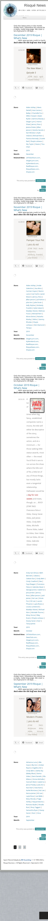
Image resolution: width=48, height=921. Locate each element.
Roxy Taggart (35, 807)
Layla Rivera (38, 604)
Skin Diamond (39, 325)
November (30, 335)
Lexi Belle (38, 796)
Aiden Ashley (31, 107)
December (30, 154)
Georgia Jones (31, 590)
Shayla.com (30, 172)
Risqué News (35, 5)
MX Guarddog (26, 860)
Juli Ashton (41, 300)
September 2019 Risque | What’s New (28, 685)
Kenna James (31, 793)
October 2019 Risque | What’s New (27, 386)
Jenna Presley (31, 785)
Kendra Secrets (38, 130)
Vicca (39, 813)
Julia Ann (29, 302)
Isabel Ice (41, 590)
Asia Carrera (36, 110)
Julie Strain (38, 302)
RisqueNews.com (32, 169)
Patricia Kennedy (32, 138)
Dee (40, 581)
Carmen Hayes (31, 291)
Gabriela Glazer (38, 587)
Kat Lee (34, 598)
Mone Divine (30, 316)
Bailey (28, 113)
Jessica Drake (31, 127)
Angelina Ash (37, 768)
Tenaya (28, 328)
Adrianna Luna (31, 762)
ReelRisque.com (32, 166)
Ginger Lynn (30, 122)
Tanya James (30, 624)
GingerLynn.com (32, 161)
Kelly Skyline (30, 305)
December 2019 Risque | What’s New (28, 36)
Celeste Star (30, 579)
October (29, 631)
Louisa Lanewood (32, 607)
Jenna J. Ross (36, 124)
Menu (24, 18)
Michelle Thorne (37, 612)
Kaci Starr (29, 788)
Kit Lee (32, 601)
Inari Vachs (35, 294)
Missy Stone (30, 615)
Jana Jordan (30, 593)
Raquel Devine (37, 802)
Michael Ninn (38, 136)
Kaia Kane (38, 788)
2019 (28, 150)
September (30, 820)
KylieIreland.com (32, 163)
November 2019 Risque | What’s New (28, 208)
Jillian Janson (30, 300)
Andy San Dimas (32, 573)
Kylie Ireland (38, 308)
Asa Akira (38, 288)
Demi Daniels (36, 776)
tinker (42, 190)
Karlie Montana (31, 790)
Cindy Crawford (32, 581)
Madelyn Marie (31, 311)
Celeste (36, 576)
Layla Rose (30, 796)
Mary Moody (31, 799)
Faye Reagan (30, 584)
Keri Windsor (31, 133)
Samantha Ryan (32, 810)
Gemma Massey (38, 119)
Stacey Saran (31, 621)
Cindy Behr (40, 579)
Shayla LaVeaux (36, 141)
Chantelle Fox (37, 113)
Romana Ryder (31, 805)
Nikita (35, 319)
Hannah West (31, 782)
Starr (39, 621)
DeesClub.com (31, 637)
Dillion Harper (31, 116)
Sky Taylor (30, 144)
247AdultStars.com (33, 158)
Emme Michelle (38, 779)
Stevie (37, 144)
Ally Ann (34, 765)
